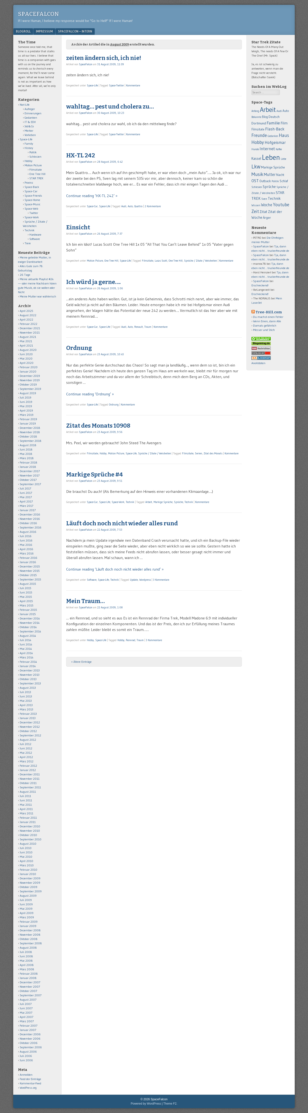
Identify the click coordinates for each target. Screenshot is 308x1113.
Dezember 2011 (30, 774)
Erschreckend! (260, 285)
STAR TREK (36, 178)
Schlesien (35, 156)
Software (91, 579)
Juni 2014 (26, 644)
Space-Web (31, 208)
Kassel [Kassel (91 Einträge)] (256, 158)
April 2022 (26, 319)
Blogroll (23, 31)
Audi (123, 206)
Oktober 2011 (28, 783)
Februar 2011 (28, 817)
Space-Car (92, 206)
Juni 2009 (26, 904)
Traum (147, 326)
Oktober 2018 (28, 436)
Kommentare (133, 85)
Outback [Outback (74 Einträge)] (265, 181)
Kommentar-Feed (30, 1083)
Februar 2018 (28, 462)
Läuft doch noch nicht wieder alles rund (122, 523)
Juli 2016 (26, 536)
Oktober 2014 (28, 627)
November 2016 (30, 519)
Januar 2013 (28, 718)
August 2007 (28, 999)
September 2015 (30, 579)
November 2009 (30, 882)
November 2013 (29, 674)
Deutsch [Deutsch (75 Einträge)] (274, 117)
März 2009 (27, 917)
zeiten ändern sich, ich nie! (103, 58)
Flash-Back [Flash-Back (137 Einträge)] (274, 129)
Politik (33, 152)
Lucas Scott (161, 260)
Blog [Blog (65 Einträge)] (265, 117)
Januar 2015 (28, 614)
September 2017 (30, 484)
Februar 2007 (28, 1025)
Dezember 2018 (30, 428)
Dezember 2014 (30, 618)
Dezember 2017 (30, 471)
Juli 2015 (25, 588)
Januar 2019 (28, 423)
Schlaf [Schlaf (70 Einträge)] (284, 181)
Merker (29, 130)
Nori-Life (25, 104)
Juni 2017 (26, 493)
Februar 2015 (28, 609)
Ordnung (79, 348)
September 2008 (31, 943)
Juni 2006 (26, 1060)
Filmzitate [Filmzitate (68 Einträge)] (257, 129)
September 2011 (30, 787)
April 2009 (26, 913)
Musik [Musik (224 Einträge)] (257, 174)
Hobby (103, 453)
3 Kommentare (161, 579)
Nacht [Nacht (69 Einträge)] (280, 175)
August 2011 (28, 791)
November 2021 (30, 332)
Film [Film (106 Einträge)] (284, 123)
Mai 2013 (26, 700)
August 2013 (28, 687)
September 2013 (30, 683)
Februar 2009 (29, 921)
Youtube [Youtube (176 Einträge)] (281, 204)
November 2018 (30, 432)
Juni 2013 (26, 696)
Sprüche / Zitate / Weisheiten (200, 260)
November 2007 (30, 986)
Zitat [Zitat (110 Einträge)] (263, 211)
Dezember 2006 (30, 1034)
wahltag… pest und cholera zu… (110, 106)
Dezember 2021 (30, 328)
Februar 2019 (28, 419)
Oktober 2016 (28, 523)
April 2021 (26, 345)
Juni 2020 (26, 354)
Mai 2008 (26, 960)
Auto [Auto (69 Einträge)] (285, 111)
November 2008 (30, 934)
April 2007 (26, 1017)
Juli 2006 (26, 1056)
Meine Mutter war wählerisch (38, 296)
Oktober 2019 (28, 384)
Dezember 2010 (30, 826)
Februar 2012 (28, 765)
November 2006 (30, 1038)
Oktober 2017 (28, 480)
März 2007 (27, 1021)
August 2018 (28, 445)
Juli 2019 (25, 397)
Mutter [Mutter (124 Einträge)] (270, 174)
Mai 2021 (26, 341)
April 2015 (26, 601)
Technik (130, 502)
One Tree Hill (111, 260)
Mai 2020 (26, 358)
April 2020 (26, 363)
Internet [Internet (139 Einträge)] (267, 148)
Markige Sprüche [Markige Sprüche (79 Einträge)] (273, 167)
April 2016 (26, 549)
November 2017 (29, 475)
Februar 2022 (28, 324)
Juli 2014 (25, 640)
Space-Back (32, 187)
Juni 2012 (26, 748)
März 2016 (27, 553)
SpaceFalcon (38, 14)
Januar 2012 (28, 770)
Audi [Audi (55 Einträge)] (279, 111)
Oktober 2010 (28, 835)
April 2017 (26, 501)
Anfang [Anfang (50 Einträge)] (255, 111)
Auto (130, 206)
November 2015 (30, 571)
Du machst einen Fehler (268, 317)
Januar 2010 (28, 874)
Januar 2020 (28, 371)
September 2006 (31, 1047)
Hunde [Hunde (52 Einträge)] (255, 149)
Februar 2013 (28, 713)
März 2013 (26, 709)
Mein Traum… (85, 601)
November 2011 (29, 778)
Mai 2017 (26, 497)
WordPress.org (28, 1087)
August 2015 (28, 583)
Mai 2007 (26, 1012)
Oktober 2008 (29, 939)
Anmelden (26, 1074)
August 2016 (28, 532)
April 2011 (26, 809)
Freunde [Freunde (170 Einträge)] (259, 135)
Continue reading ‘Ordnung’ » (90, 394)
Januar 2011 (28, 822)
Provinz (29, 182)
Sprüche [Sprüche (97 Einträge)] (269, 186)
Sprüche (178, 502)
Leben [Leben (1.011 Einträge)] (271, 157)
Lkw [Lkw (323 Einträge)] (255, 166)
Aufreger (30, 109)
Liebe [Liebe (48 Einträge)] (283, 159)
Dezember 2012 (30, 722)
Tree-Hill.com (269, 312)
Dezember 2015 (30, 566)
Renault (138, 326)
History (29, 148)
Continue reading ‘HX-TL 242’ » (91, 195)
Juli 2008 (26, 952)
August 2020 (28, 350)
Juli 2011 (25, 796)
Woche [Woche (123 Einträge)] (266, 204)
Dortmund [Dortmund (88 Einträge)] (258, 123)
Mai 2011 (26, 804)
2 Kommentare (153, 206)
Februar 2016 (28, 558)
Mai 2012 (26, 752)
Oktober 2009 (28, 887)
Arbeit (148, 502)
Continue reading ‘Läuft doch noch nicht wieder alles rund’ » (115, 569)
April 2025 (26, 311)
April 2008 (27, 965)
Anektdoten (258, 363)
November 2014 (30, 622)
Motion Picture (95, 260)
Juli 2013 (25, 692)
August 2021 (28, 337)
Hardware (35, 234)
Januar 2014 (28, 666)
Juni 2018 (26, 449)
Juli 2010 (26, 848)
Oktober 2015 (28, 575)
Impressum (44, 31)
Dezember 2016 (30, 514)
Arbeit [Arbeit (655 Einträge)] (268, 110)
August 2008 (28, 947)
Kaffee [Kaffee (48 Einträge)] (279, 149)
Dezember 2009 (30, 878)
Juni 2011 (26, 800)
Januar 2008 (28, 978)
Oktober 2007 (28, 991)
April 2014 (26, 653)
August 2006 (28, 1051)
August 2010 (28, 843)
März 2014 (26, 657)
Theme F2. (170, 1103)
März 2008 (27, 969)
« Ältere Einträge (81, 661)
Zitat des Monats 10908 (98, 425)
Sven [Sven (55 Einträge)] (264, 198)
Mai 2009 (26, 908)
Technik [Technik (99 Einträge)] (274, 198)
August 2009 (28, 895)
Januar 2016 (28, 562)
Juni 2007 (26, 1008)
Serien (198, 453)
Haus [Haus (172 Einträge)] (284, 135)
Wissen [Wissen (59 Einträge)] (255, 205)
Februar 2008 (29, 973)
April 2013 (26, 705)
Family (29, 143)
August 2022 (28, 315)
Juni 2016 (26, 540)
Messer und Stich (264, 330)
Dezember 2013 (30, 670)
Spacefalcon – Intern (75, 31)
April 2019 (26, 410)
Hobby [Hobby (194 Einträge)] (257, 142)
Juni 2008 (26, 956)
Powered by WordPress (146, 1103)
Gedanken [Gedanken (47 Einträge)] (273, 136)
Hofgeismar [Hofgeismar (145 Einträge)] (275, 142)
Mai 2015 (26, 596)
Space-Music (32, 204)
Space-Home (32, 200)
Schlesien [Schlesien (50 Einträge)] (256, 187)
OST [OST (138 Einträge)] (255, 180)
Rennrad (130, 640)
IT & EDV (30, 122)
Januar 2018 (28, 467)
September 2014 (30, 631)
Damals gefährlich (264, 325)
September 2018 (30, 441)
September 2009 (31, 891)
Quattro (138, 206)
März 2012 (26, 761)
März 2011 (26, 813)
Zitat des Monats (213, 453)
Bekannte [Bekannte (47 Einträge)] (256, 117)
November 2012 (30, 726)
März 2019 (26, 415)
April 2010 (26, 861)
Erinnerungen (33, 113)
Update (134, 579)
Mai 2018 (26, 454)
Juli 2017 (25, 488)
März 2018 (27, 458)
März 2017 (26, 506)
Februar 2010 (28, 869)
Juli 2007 (26, 1004)
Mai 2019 (26, 406)
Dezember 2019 (30, 376)
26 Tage (25, 275)
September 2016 (30, 527)
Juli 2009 (26, 900)
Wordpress (145, 579)
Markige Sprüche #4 (94, 474)
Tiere (28, 243)
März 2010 (27, 865)
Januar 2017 (28, 510)
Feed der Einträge (30, 1079)
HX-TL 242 (80, 155)
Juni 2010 (26, 852)
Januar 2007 (28, 1030)
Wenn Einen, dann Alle (267, 321)
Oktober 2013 (28, 679)
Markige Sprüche (163, 502)
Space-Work (118, 502)
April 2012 (26, 757)
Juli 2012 (25, 744)
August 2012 (28, 739)
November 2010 (30, 830)
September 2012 (30, 735)
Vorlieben (30, 135)
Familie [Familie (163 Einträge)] (273, 123)
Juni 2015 (26, 592)
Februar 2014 (28, 661)
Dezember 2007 (30, 982)
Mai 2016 (26, 545)
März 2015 (26, 605)
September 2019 (30, 389)
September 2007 (30, 995)
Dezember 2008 (30, 930)
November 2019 (30, 380)
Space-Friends (33, 195)
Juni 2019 (26, 402)
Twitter (33, 213)
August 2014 (28, 635)
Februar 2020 (29, 367)
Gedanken (31, 117)
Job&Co (29, 126)
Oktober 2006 (29, 1043)
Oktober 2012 (28, 731)
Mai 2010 (26, 856)
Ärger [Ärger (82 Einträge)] (267, 217)
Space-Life (92, 85)
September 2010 (30, 839)
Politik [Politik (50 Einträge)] (275, 181)
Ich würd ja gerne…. (93, 282)
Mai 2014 (26, 648)
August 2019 (28, 393)
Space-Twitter (116, 85)
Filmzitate (147, 260)
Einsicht (78, 227)
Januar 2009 (28, 926)
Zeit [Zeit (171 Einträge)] (255, 211)
